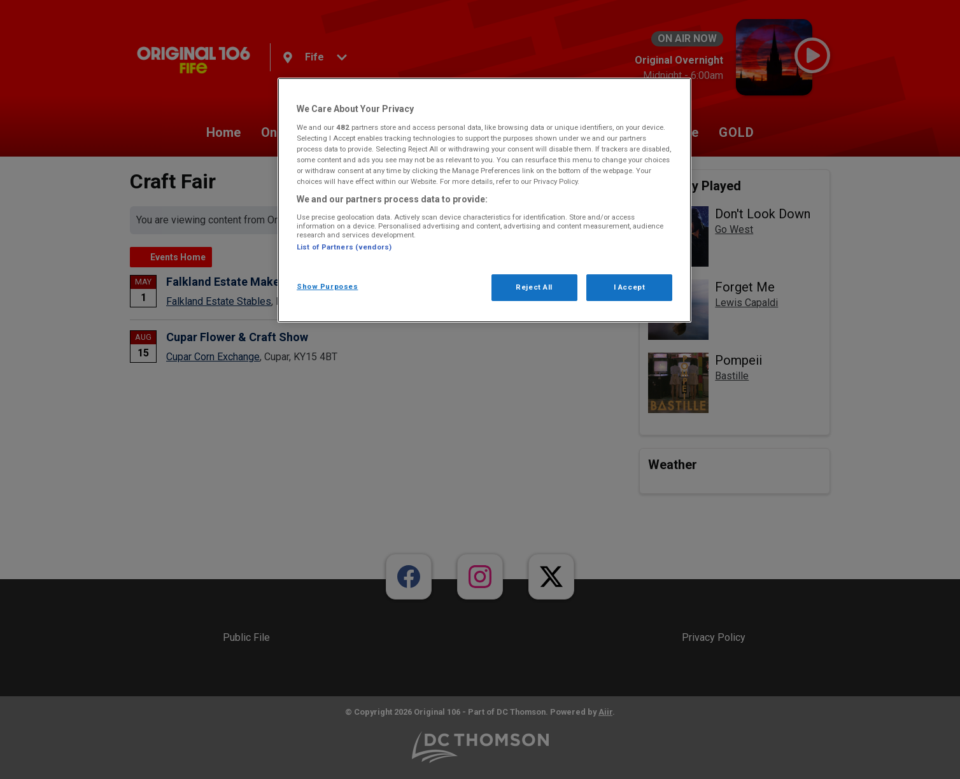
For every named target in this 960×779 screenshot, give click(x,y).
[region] (484, 200)
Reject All (534, 287)
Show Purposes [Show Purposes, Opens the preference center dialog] (327, 286)
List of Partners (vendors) (344, 246)
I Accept (630, 287)
